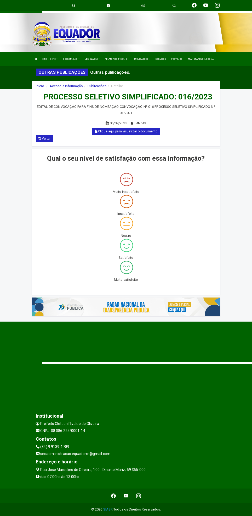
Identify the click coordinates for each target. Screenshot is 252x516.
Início (40, 86)
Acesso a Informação (66, 86)
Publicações (97, 86)
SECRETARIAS (71, 59)
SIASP (107, 509)
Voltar (44, 139)
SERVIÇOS (160, 59)
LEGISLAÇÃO (92, 59)
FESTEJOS (176, 59)
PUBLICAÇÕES (142, 59)
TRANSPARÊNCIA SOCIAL (201, 59)
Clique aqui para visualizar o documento (126, 131)
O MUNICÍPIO (50, 59)
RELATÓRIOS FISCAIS (117, 59)
